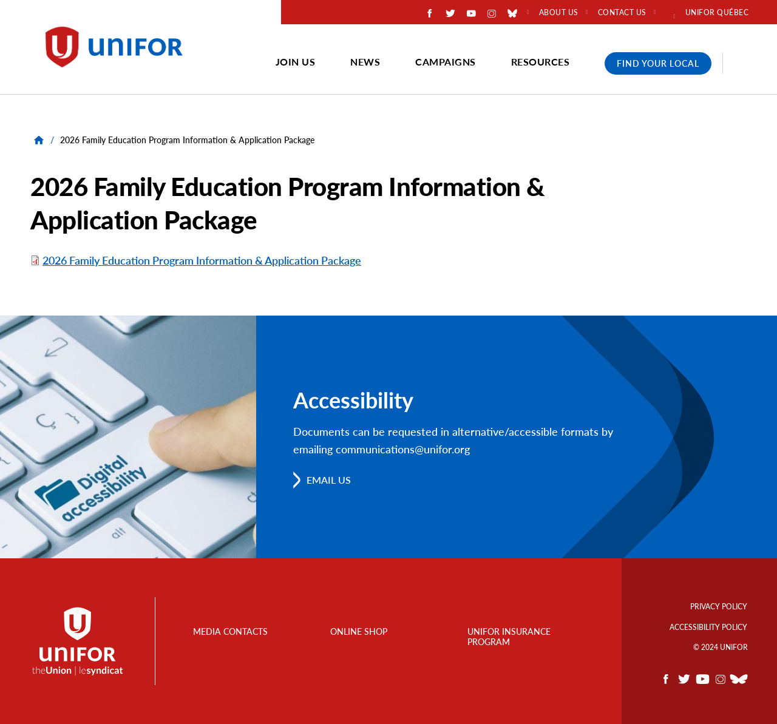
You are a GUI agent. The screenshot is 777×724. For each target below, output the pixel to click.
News (365, 61)
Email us (329, 479)
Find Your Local (658, 63)
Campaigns (445, 61)
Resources (540, 61)
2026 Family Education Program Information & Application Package (201, 260)
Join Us (296, 61)
